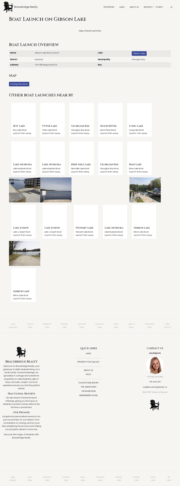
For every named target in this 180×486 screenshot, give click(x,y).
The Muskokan (88, 391)
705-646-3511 (155, 382)
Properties (109, 7)
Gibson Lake (139, 53)
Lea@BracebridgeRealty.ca (155, 387)
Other (159, 7)
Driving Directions (19, 84)
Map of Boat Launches (90, 30)
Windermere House (88, 395)
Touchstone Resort (88, 382)
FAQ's (88, 374)
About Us (134, 7)
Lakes (122, 7)
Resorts (148, 7)
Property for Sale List (89, 361)
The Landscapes (88, 386)
